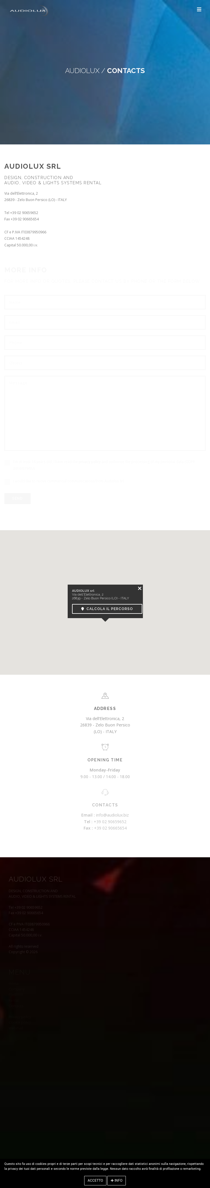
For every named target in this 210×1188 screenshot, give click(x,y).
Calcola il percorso (107, 609)
